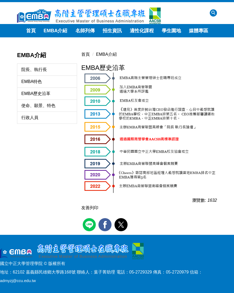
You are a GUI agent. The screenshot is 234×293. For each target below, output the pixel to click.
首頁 (31, 30)
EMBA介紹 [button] (55, 30)
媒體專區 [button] (198, 30)
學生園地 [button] (171, 30)
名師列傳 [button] (85, 30)
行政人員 (29, 117)
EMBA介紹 (106, 54)
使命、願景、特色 (38, 105)
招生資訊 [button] (112, 30)
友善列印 (89, 207)
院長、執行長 (34, 69)
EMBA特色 (31, 81)
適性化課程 (142, 30)
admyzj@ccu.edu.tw (18, 280)
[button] (213, 13)
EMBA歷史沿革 (35, 93)
